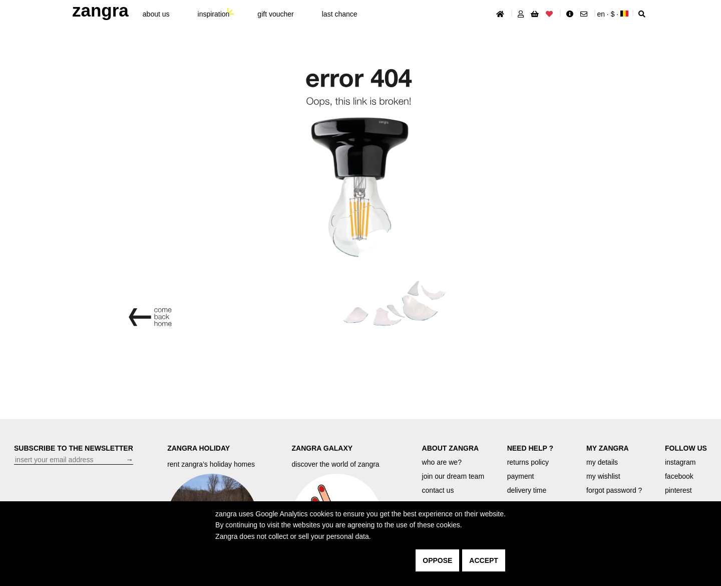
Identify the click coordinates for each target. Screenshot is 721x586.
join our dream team (453, 476)
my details (602, 462)
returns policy (528, 462)
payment (520, 476)
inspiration (214, 14)
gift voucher (275, 14)
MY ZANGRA (607, 448)
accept (483, 560)
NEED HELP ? (530, 448)
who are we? (442, 462)
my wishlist (603, 476)
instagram (680, 462)
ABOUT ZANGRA (450, 448)
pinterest (678, 490)
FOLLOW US (686, 448)
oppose (437, 560)
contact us (438, 490)
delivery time (527, 490)
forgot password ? (614, 490)
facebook (679, 476)
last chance (339, 14)
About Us (156, 14)
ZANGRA (100, 10)
